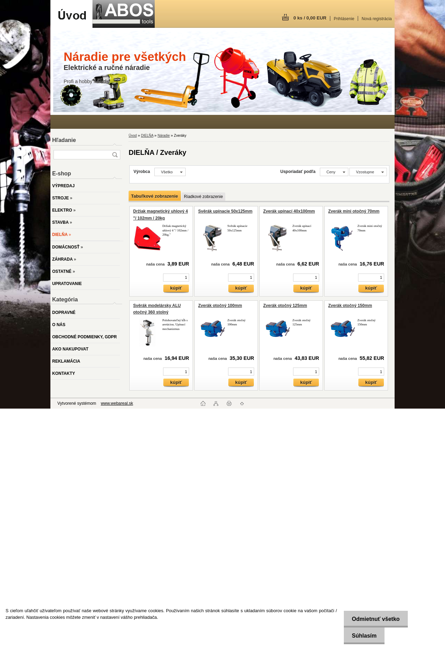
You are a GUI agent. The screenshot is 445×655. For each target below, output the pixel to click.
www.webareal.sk (117, 403)
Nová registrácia (377, 18)
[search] (114, 154)
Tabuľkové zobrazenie (154, 196)
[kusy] (176, 278)
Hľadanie (64, 140)
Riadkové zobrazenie (203, 196)
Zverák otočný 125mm (285, 305)
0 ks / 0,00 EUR (309, 18)
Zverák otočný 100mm (220, 305)
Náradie (163, 135)
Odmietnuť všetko (374, 619)
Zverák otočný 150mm (350, 305)
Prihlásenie (344, 18)
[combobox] (334, 172)
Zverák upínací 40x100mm (289, 211)
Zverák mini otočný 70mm (353, 211)
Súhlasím (362, 636)
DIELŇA (147, 135)
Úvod (133, 135)
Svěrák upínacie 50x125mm (225, 211)
